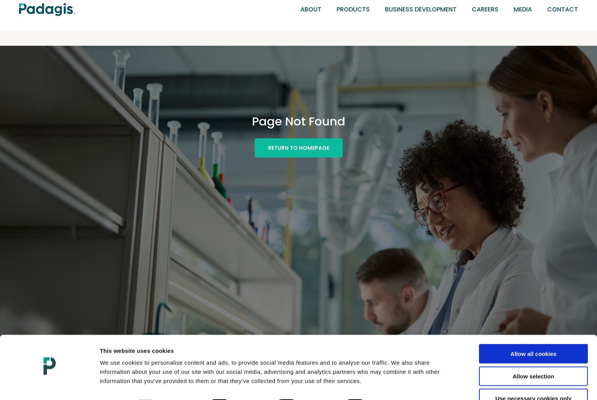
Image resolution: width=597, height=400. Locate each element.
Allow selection (533, 355)
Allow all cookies (534, 333)
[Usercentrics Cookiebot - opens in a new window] (49, 385)
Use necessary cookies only (533, 377)
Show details (398, 385)
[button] (299, 147)
